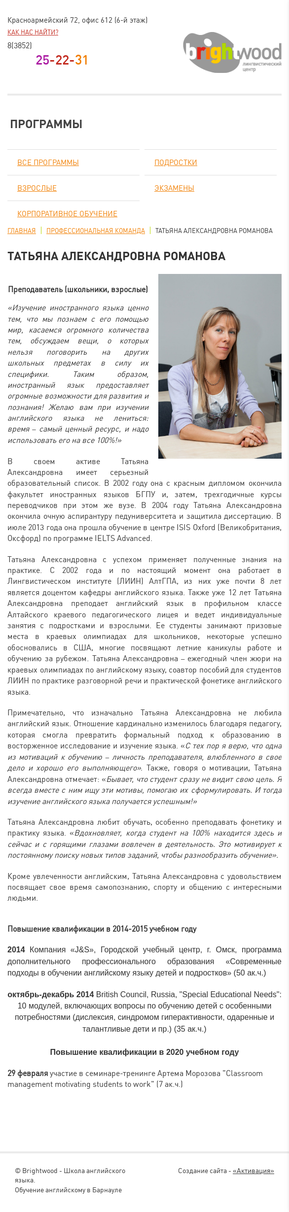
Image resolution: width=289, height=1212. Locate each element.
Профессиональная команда (95, 231)
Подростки (175, 162)
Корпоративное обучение (67, 213)
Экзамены (174, 188)
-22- (62, 59)
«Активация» (253, 1170)
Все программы (48, 162)
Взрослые (37, 188)
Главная (21, 231)
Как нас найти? (32, 32)
